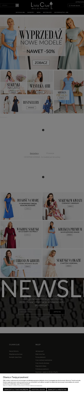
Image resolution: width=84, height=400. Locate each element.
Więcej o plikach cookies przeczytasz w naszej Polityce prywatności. (22, 385)
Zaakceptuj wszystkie (57, 389)
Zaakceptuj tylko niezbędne (16, 389)
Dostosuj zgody (38, 389)
